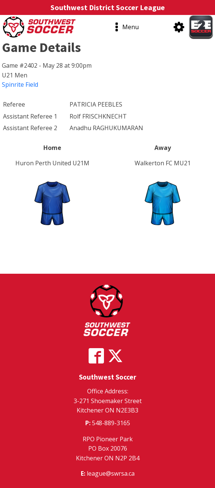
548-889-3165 (111, 423)
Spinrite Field (20, 84)
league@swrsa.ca (111, 473)
